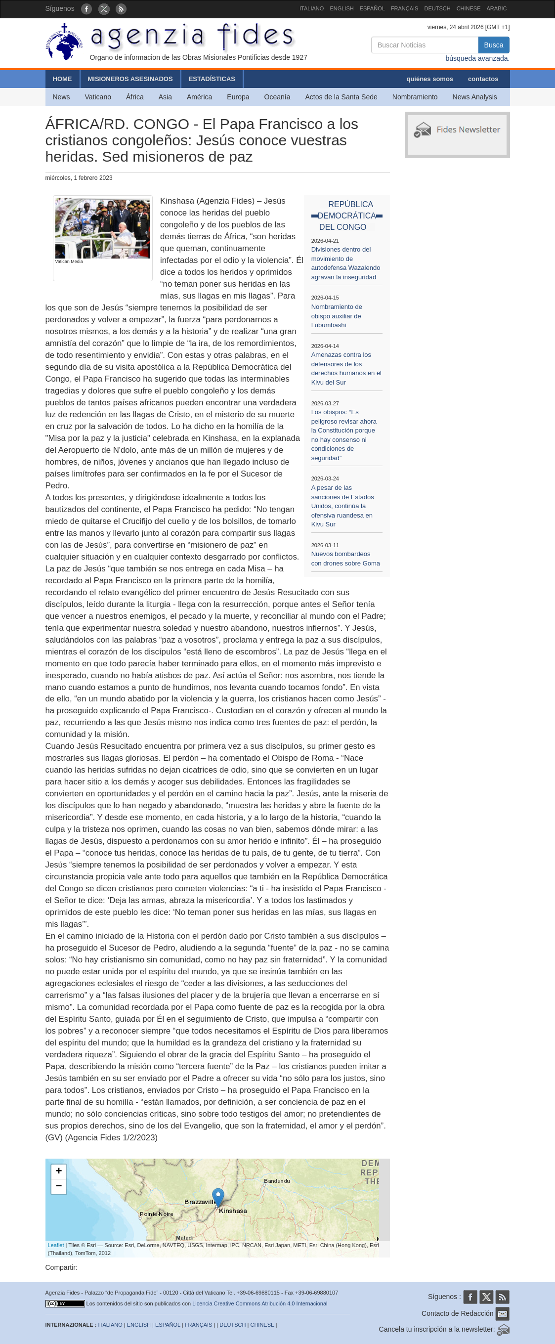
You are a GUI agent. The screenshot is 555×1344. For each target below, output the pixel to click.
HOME (62, 79)
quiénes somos (429, 79)
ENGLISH (341, 8)
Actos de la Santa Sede (341, 97)
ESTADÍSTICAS (212, 79)
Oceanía (277, 97)
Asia (165, 97)
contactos (483, 79)
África (135, 97)
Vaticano (98, 97)
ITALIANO (311, 8)
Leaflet (56, 1245)
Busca (494, 45)
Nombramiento (415, 97)
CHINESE (469, 8)
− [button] (58, 1186)
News (61, 97)
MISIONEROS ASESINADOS (130, 79)
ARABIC (497, 8)
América (199, 97)
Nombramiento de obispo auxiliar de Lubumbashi (336, 316)
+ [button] (58, 1172)
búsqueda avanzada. (477, 58)
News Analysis (475, 97)
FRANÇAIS (405, 8)
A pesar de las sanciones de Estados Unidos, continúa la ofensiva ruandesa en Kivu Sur (342, 506)
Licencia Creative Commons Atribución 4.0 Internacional (259, 1303)
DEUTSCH (437, 8)
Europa (238, 97)
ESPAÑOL (372, 8)
